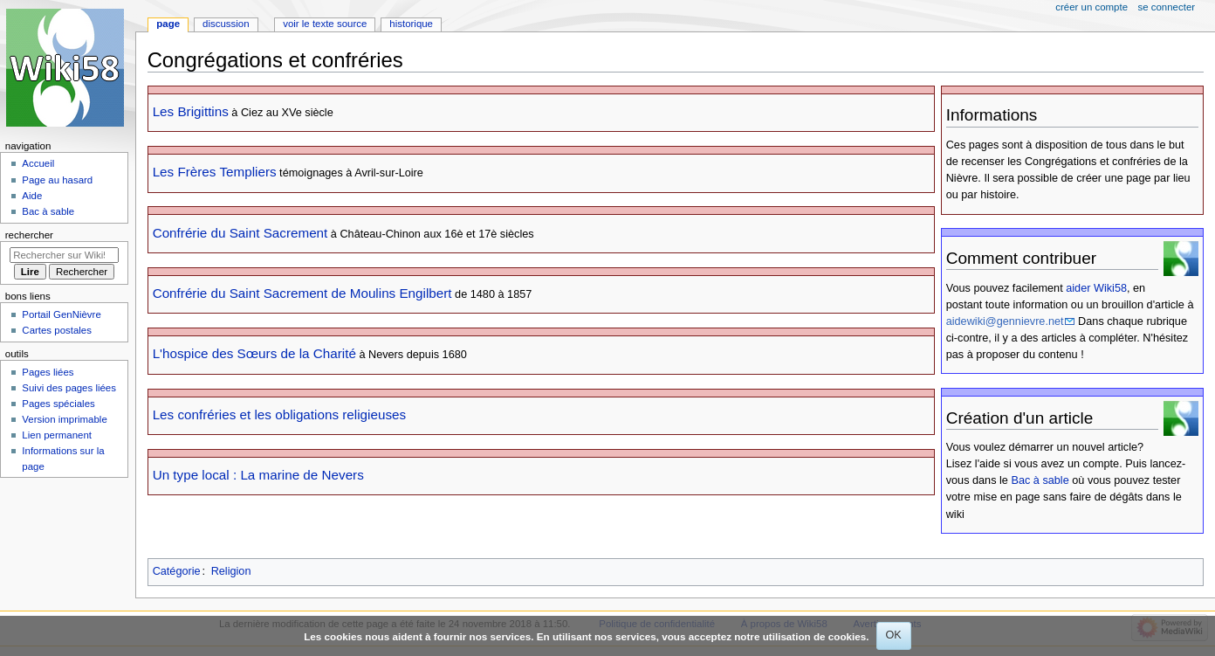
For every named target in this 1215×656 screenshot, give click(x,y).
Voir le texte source (325, 23)
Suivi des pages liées (69, 388)
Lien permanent (57, 435)
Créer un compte (1091, 7)
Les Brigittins (191, 111)
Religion (231, 571)
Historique (411, 23)
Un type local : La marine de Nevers (258, 474)
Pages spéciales (58, 403)
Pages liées (47, 372)
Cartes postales (57, 330)
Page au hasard (57, 180)
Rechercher (29, 235)
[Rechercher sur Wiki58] (64, 255)
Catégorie (177, 571)
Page (168, 23)
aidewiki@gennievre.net (1005, 321)
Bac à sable (1039, 480)
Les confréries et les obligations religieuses (279, 414)
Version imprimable (64, 419)
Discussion (225, 23)
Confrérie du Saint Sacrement (240, 232)
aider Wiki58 (1096, 288)
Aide (32, 195)
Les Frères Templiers (215, 171)
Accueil (38, 163)
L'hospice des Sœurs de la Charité (254, 353)
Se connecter (1167, 7)
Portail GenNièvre (61, 314)
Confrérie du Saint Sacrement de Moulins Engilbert (302, 293)
